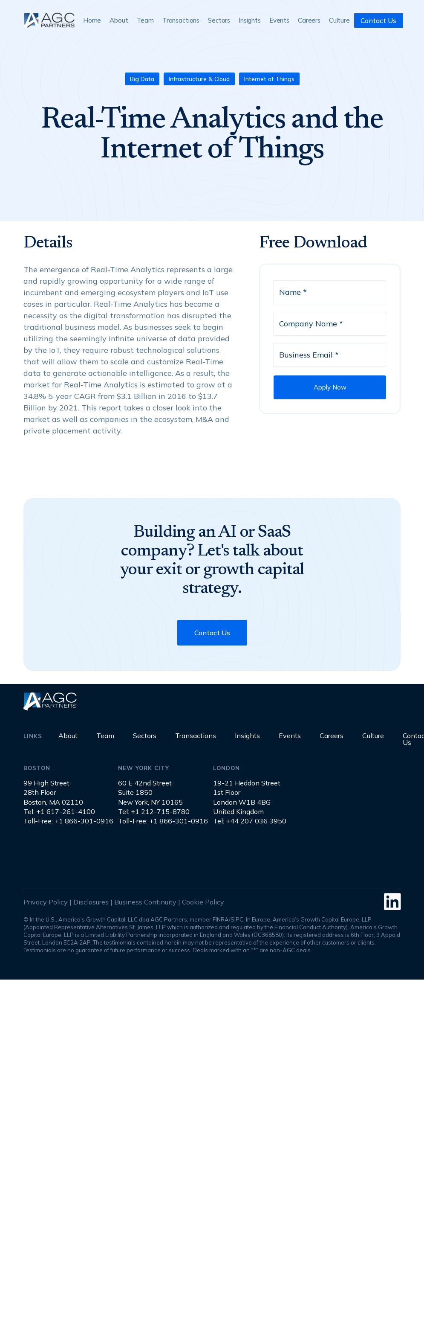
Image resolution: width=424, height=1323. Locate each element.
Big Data (142, 79)
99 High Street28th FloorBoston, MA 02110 (53, 792)
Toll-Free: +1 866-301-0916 (68, 821)
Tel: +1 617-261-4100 (59, 811)
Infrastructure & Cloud (199, 79)
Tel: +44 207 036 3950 (249, 821)
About (119, 20)
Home (92, 20)
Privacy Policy (45, 902)
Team (145, 20)
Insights (250, 20)
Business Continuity (145, 902)
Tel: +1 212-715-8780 (154, 811)
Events (279, 20)
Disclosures (91, 902)
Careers (309, 20)
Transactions (180, 20)
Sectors (219, 20)
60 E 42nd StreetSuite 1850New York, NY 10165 (150, 792)
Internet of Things (269, 79)
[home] (49, 20)
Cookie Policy (203, 902)
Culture (339, 20)
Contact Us (378, 20)
